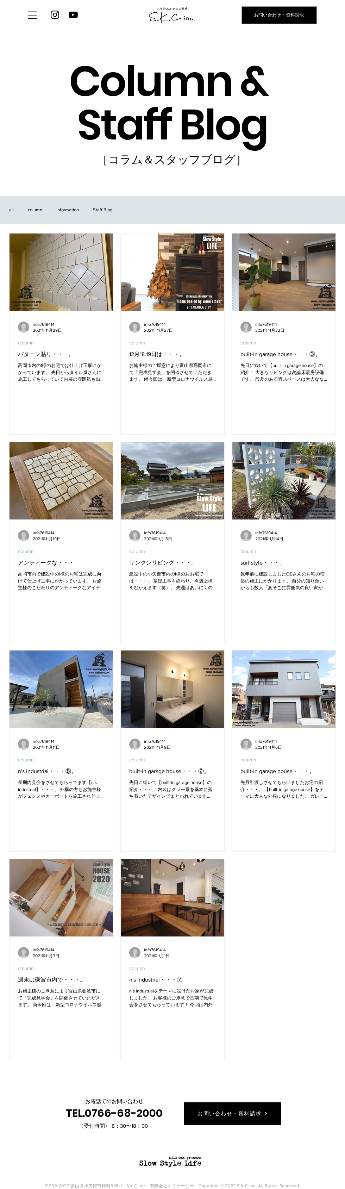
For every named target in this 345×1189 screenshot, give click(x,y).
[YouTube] (73, 14)
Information (67, 209)
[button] (32, 15)
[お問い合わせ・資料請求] (279, 15)
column (35, 209)
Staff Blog (102, 209)
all (11, 209)
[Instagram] (55, 14)
